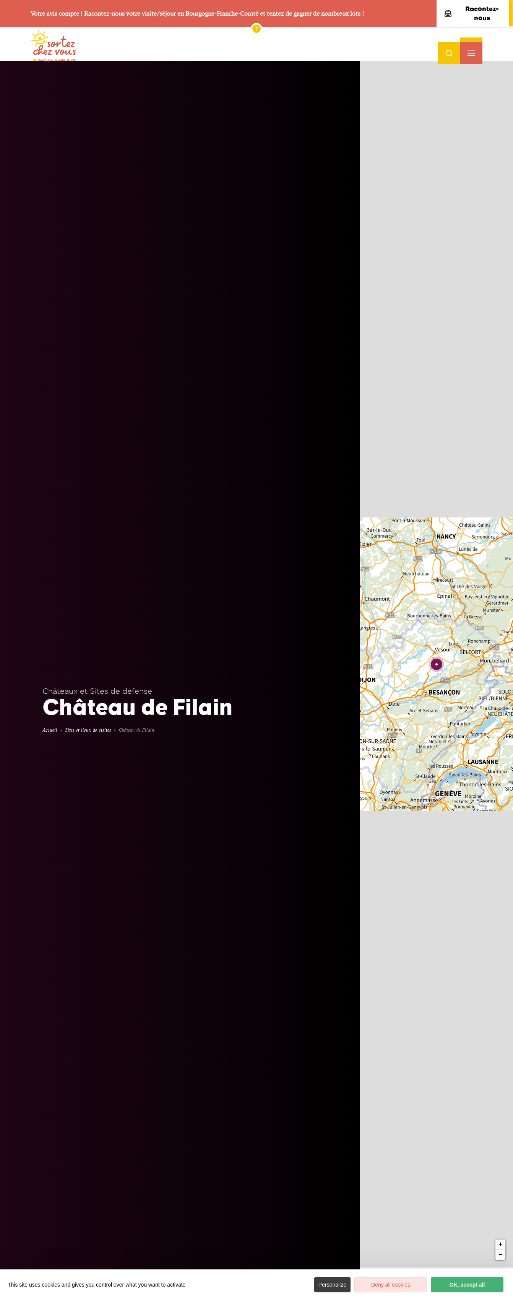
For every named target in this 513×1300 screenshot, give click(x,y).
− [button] (500, 230)
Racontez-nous (472, 13)
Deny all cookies (390, 1285)
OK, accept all (467, 1285)
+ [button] (500, 220)
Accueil (49, 730)
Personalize (332, 1285)
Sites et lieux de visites (88, 730)
